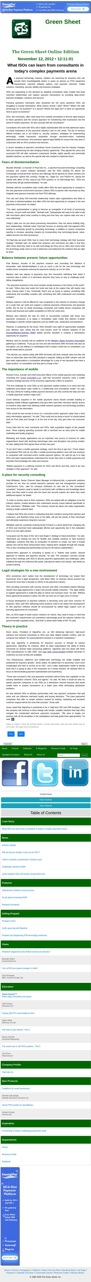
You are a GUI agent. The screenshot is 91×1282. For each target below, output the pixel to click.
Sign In (84, 744)
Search (84, 755)
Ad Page (74, 748)
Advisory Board (77, 1273)
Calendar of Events (24, 1273)
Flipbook (36, 1270)
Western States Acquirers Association (68, 341)
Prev (11, 734)
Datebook (27, 748)
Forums (15, 748)
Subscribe (7, 744)
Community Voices (43, 1273)
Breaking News (69, 1270)
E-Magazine (41, 748)
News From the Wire (51, 1270)
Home (4, 748)
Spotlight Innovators (10, 755)
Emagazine (25, 1270)
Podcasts (10, 1273)
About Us (41, 755)
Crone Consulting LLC (31, 378)
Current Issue (46, 794)
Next (21, 734)
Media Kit (28, 755)
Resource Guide (58, 748)
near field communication (54, 652)
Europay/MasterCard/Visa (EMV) (21, 333)
